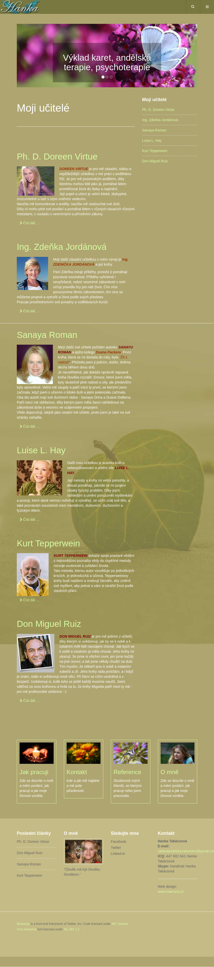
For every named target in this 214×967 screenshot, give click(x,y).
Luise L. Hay (41, 450)
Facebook (118, 842)
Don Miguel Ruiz (49, 624)
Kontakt (77, 772)
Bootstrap (23, 924)
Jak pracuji (34, 772)
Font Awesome (27, 929)
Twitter (116, 848)
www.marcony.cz (171, 891)
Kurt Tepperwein (48, 543)
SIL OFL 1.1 (72, 929)
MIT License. (120, 924)
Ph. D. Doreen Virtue (57, 156)
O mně (170, 772)
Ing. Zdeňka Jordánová (61, 247)
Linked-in (118, 854)
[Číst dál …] (29, 223)
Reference (127, 772)
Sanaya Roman (47, 335)
